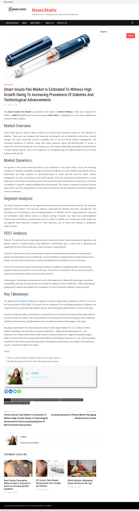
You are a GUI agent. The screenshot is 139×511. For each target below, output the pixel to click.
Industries (35, 23)
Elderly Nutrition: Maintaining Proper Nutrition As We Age (80, 482)
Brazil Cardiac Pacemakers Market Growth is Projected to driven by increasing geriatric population (17, 484)
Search (104, 31)
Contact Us (62, 23)
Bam (50, 505)
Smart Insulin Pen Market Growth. (45, 400)
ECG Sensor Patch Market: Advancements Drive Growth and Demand (48, 483)
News (24, 23)
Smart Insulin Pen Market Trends (17, 403)
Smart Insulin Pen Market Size (71, 400)
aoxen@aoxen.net (36, 377)
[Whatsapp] (19, 391)
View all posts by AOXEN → (30, 443)
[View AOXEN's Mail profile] (27, 379)
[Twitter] (15, 391)
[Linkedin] (10, 391)
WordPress (40, 505)
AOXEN (34, 373)
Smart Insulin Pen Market (25, 301)
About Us (50, 23)
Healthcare (8, 85)
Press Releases (12, 23)
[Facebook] (6, 391)
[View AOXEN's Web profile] (27, 373)
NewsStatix (44, 10)
